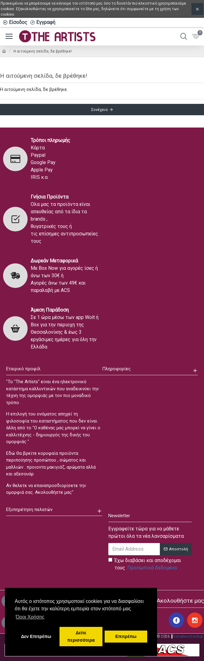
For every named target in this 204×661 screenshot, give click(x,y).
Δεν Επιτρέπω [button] (36, 636)
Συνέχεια (99, 109)
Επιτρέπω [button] (126, 636)
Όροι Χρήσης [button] (30, 617)
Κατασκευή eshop (188, 636)
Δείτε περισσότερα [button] (81, 636)
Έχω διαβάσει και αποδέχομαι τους (144, 564)
